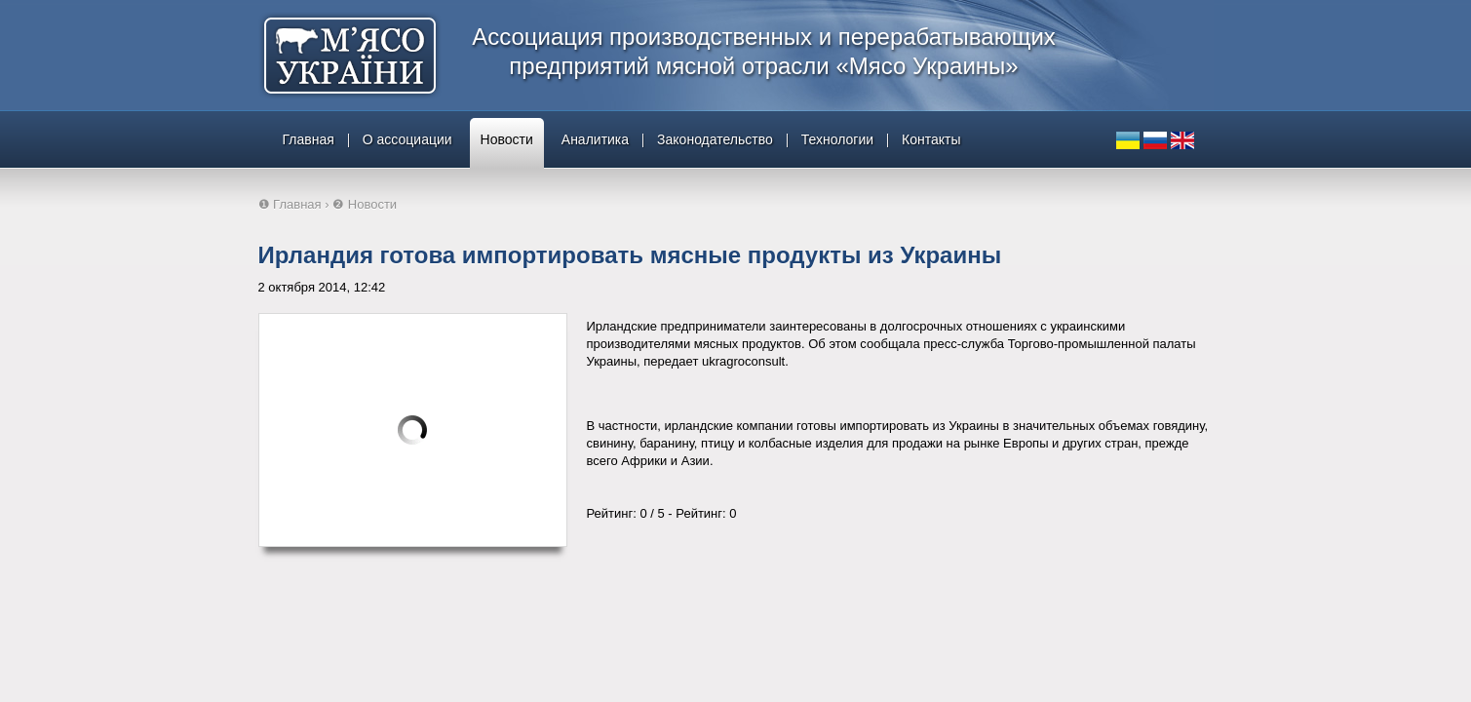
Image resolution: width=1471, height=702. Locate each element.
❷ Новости (364, 204)
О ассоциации (407, 139)
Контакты (931, 139)
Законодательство (715, 139)
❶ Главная (290, 204)
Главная (308, 139)
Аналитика (595, 139)
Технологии (837, 139)
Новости (507, 139)
